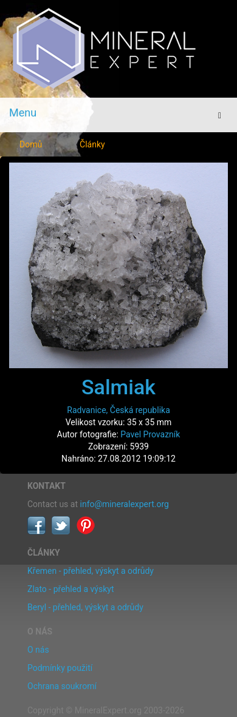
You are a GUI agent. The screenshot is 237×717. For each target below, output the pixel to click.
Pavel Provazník (150, 434)
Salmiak (118, 387)
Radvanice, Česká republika (118, 410)
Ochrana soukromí (62, 686)
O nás (38, 650)
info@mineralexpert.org (124, 504)
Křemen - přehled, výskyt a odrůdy (90, 571)
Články (92, 144)
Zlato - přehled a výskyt (70, 589)
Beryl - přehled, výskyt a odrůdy (85, 607)
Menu (22, 112)
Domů (30, 144)
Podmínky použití (59, 668)
